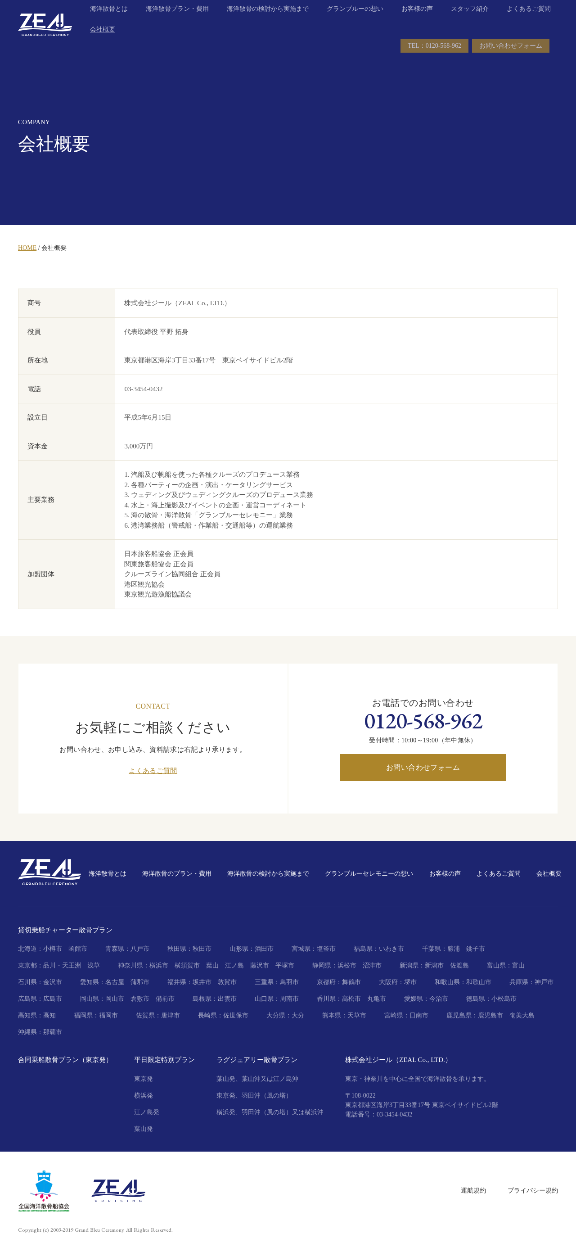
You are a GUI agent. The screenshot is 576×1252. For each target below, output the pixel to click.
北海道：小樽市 (40, 948)
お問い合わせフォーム (510, 59)
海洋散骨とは (109, 22)
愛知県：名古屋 (102, 982)
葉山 (212, 965)
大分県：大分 (285, 1015)
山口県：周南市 (277, 998)
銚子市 (475, 948)
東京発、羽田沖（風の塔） (254, 1095)
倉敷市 (139, 998)
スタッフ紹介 (470, 22)
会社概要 (102, 43)
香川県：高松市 (339, 998)
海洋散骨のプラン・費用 (177, 873)
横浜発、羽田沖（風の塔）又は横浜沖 (270, 1112)
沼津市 (372, 965)
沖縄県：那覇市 (40, 1032)
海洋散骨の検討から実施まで (268, 22)
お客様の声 (417, 22)
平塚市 (284, 965)
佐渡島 (459, 965)
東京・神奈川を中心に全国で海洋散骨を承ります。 (417, 1079)
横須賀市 (187, 965)
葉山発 (143, 1128)
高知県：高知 (37, 1015)
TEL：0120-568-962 (434, 59)
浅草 (93, 965)
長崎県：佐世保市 (223, 1015)
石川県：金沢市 (40, 982)
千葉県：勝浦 (441, 948)
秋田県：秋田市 (189, 948)
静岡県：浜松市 (334, 965)
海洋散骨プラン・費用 (177, 22)
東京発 (143, 1079)
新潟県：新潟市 (422, 965)
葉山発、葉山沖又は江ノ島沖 (257, 1079)
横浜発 (143, 1095)
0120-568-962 (423, 720)
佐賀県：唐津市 (158, 1015)
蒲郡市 (139, 982)
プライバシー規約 (533, 1190)
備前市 (165, 998)
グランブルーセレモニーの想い (369, 873)
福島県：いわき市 (379, 948)
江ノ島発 (146, 1112)
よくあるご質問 (529, 22)
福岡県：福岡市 (96, 1015)
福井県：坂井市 (189, 982)
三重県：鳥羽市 (277, 982)
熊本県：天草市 (344, 1015)
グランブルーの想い (355, 22)
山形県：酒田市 (252, 948)
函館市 (77, 948)
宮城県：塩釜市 (314, 948)
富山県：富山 (506, 965)
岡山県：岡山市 (102, 998)
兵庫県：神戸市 (531, 982)
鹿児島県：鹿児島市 (474, 1015)
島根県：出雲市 (215, 998)
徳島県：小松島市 (491, 998)
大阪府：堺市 (398, 982)
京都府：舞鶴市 (339, 982)
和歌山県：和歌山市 (463, 982)
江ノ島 (234, 965)
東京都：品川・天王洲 (49, 965)
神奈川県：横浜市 (143, 965)
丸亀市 (376, 998)
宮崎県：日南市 (406, 1015)
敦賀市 (227, 982)
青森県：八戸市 (127, 948)
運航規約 (473, 1190)
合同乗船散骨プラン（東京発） (65, 1059)
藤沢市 (259, 965)
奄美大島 (522, 1015)
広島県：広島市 (40, 998)
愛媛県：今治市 (426, 998)
